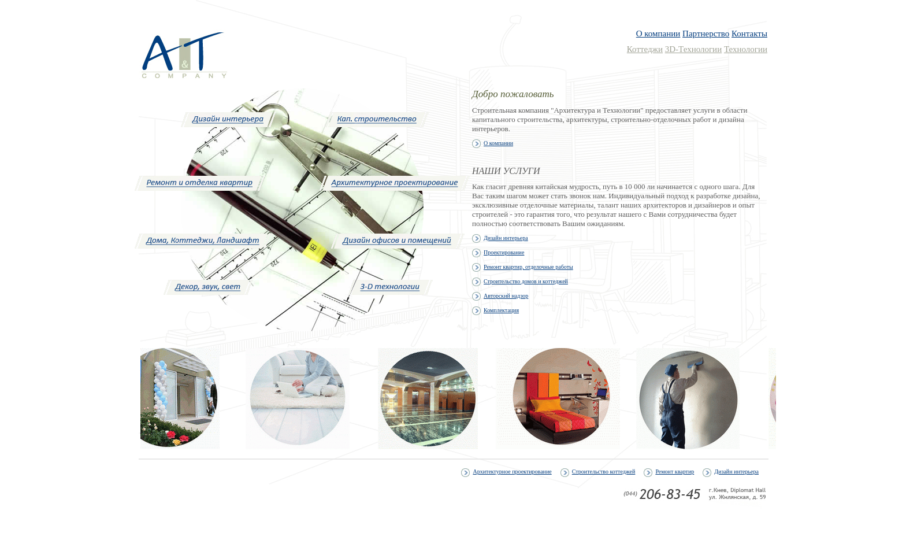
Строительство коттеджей (604, 471)
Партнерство (705, 33)
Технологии (745, 49)
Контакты (749, 33)
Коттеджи (645, 49)
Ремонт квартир (674, 471)
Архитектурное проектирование (512, 471)
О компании (658, 33)
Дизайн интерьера (736, 471)
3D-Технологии (693, 49)
